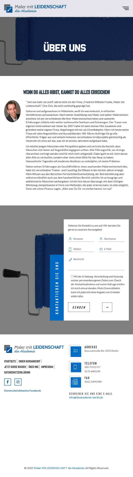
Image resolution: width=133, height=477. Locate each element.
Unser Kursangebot (29, 361)
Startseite (10, 361)
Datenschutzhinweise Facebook (22, 390)
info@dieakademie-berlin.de (86, 397)
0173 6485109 (92, 371)
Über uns (33, 367)
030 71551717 (92, 367)
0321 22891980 (93, 381)
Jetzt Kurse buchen (15, 367)
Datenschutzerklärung (17, 372)
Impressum (47, 367)
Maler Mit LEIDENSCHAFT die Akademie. (59, 468)
